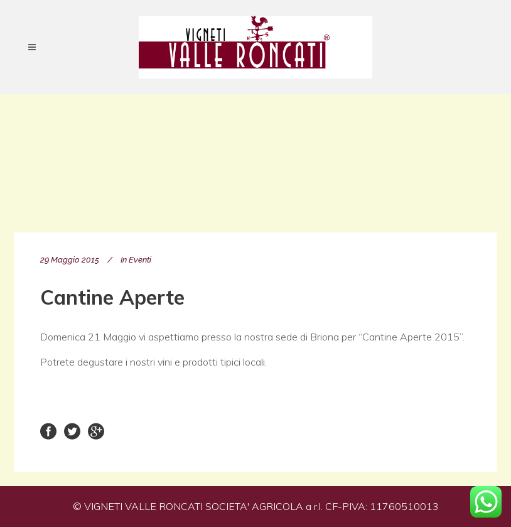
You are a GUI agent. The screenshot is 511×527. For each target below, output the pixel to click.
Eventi (140, 259)
